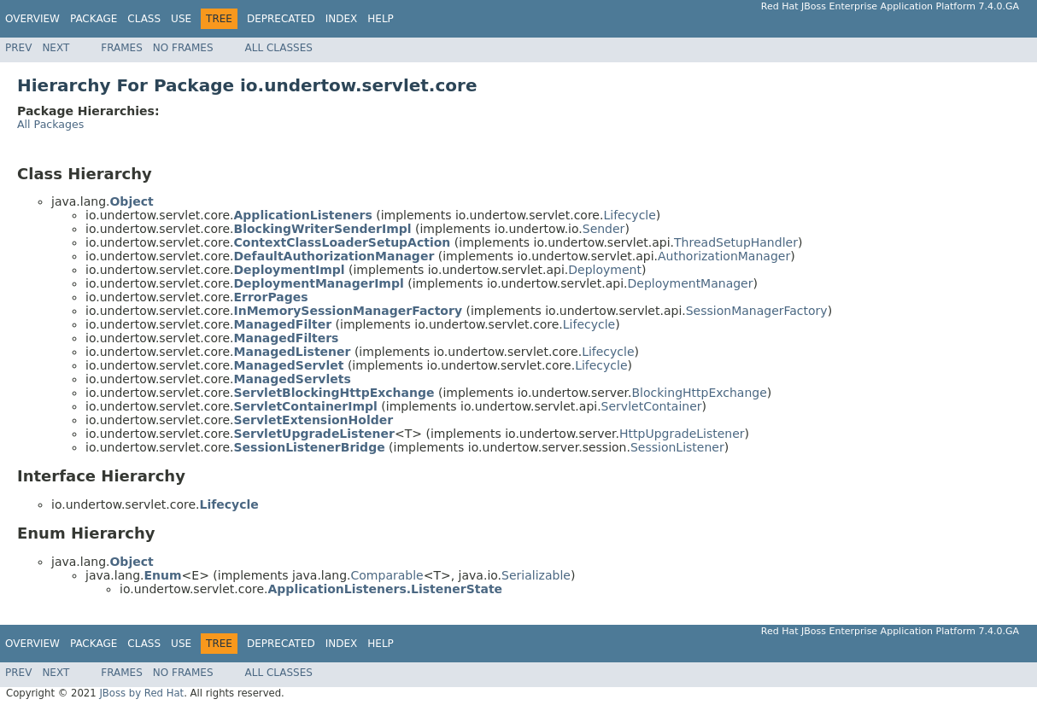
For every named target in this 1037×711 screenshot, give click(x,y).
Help (380, 19)
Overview (32, 19)
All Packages (50, 124)
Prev (18, 48)
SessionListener (677, 447)
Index (341, 19)
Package (93, 19)
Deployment (605, 270)
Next (55, 48)
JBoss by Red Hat (141, 693)
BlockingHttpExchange (699, 392)
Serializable (536, 575)
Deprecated (281, 19)
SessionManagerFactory (757, 311)
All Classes (279, 48)
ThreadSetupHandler (736, 242)
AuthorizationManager (724, 256)
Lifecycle (629, 215)
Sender (604, 229)
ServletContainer (651, 406)
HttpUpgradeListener (682, 433)
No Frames (183, 48)
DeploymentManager (690, 283)
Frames (122, 48)
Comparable (387, 575)
